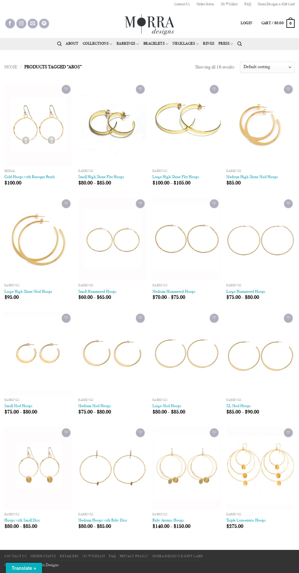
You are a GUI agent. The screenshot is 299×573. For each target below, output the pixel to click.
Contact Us (182, 4)
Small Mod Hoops (18, 406)
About (72, 44)
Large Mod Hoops (166, 406)
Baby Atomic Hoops (168, 520)
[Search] (59, 43)
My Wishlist (229, 4)
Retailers (69, 556)
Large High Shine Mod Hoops (28, 292)
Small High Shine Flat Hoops (101, 177)
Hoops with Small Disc (22, 520)
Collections (97, 44)
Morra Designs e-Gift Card (276, 4)
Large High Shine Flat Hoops (175, 177)
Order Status (205, 4)
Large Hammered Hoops (245, 292)
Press (225, 44)
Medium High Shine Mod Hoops (252, 177)
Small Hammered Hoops (97, 292)
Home (10, 67)
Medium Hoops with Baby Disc (102, 520)
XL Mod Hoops (238, 406)
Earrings (128, 44)
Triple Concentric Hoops (246, 520)
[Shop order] (267, 67)
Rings (208, 44)
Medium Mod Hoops (94, 406)
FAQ (247, 4)
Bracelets (155, 44)
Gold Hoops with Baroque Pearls (29, 177)
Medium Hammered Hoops (173, 292)
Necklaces (186, 44)
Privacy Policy (134, 556)
